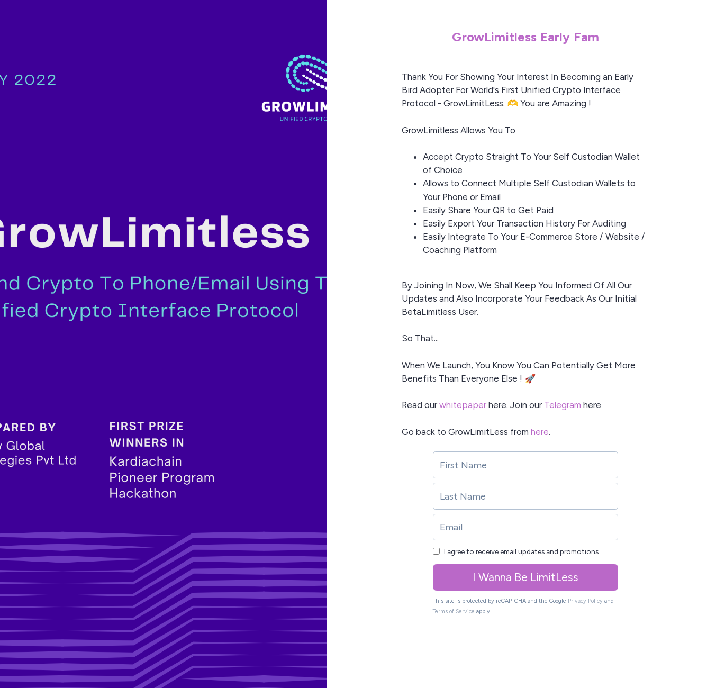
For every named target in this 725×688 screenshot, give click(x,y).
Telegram (562, 405)
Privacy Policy (585, 601)
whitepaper (462, 405)
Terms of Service (454, 611)
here (540, 432)
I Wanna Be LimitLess (525, 577)
